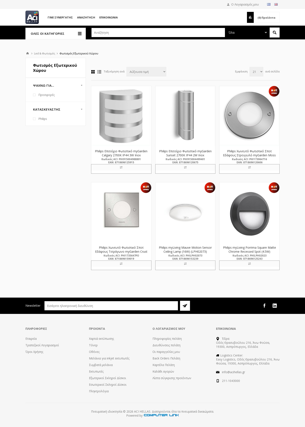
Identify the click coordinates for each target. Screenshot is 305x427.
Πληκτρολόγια (99, 391)
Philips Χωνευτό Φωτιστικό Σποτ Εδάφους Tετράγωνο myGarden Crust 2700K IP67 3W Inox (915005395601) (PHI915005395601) (121, 253)
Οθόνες (94, 352)
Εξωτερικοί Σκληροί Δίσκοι (107, 378)
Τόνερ (93, 345)
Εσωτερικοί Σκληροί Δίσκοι (107, 385)
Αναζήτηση (86, 17)
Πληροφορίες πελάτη (167, 339)
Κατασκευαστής (46, 109)
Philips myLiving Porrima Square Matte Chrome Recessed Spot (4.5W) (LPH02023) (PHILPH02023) (249, 251)
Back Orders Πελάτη (166, 358)
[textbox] (158, 32)
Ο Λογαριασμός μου (245, 4)
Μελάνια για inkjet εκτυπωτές (109, 358)
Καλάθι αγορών (163, 371)
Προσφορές (46, 95)
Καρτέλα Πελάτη (163, 365)
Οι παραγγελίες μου (166, 352)
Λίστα (99, 71)
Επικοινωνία (108, 17)
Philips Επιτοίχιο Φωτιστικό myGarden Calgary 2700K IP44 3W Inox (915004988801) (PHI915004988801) (121, 155)
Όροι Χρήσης (34, 352)
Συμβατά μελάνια (101, 365)
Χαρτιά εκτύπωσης (101, 339)
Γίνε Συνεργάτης (60, 17)
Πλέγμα (93, 71)
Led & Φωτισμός (44, 53)
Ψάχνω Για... (43, 85)
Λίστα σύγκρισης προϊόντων (171, 378)
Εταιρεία (31, 339)
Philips (42, 119)
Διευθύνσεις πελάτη (166, 345)
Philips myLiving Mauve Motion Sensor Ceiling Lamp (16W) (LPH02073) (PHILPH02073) (185, 251)
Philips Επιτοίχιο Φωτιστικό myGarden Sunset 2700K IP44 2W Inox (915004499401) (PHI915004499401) (185, 155)
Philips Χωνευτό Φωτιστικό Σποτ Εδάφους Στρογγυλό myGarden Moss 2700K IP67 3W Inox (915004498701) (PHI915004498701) (249, 157)
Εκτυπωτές (96, 371)
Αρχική (27, 53)
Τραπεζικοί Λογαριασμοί (42, 345)
